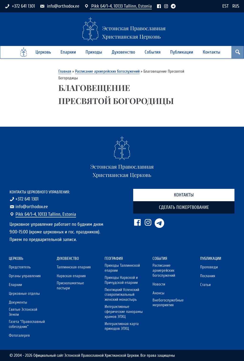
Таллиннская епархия (74, 267)
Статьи (205, 284)
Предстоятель (20, 267)
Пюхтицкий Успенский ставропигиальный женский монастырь (122, 294)
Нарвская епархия (71, 276)
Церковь (43, 52)
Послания (207, 276)
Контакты (211, 52)
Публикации (181, 52)
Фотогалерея (19, 335)
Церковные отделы (24, 293)
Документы (18, 302)
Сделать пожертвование (184, 207)
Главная (64, 71)
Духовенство (123, 52)
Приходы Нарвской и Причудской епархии (121, 280)
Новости (158, 284)
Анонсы (158, 293)
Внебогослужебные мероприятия (168, 302)
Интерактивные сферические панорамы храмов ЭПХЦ (124, 311)
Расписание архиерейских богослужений (107, 71)
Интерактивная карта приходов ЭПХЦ (122, 326)
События (153, 52)
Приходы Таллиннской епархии (122, 268)
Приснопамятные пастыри (70, 285)
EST (225, 6)
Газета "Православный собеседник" (27, 324)
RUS (235, 6)
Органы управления (25, 276)
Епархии (68, 52)
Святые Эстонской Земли (23, 312)
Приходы (94, 52)
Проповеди (209, 267)
